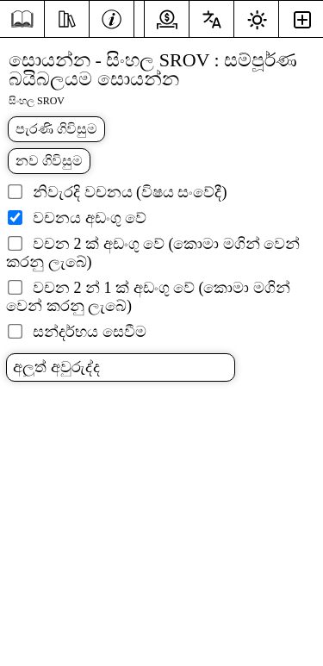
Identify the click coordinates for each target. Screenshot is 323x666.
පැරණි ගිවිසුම (56, 128)
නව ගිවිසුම (49, 160)
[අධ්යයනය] (66, 17)
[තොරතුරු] (111, 17)
